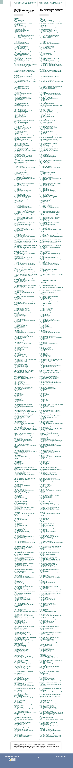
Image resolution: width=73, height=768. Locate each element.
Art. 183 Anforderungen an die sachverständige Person (24, 304)
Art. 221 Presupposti (44, 354)
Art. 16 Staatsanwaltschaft (20, 42)
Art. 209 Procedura (44, 338)
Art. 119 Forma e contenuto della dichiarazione (50, 191)
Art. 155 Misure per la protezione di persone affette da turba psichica (50, 248)
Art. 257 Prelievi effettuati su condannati (49, 409)
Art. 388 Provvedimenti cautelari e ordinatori (50, 626)
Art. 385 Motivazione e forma (46, 622)
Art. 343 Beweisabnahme (19, 558)
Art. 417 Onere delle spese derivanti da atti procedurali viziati (49, 667)
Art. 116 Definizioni (44, 188)
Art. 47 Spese (43, 89)
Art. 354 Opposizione (44, 575)
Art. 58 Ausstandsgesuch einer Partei (22, 103)
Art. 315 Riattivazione (44, 519)
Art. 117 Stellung (17, 189)
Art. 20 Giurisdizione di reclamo (47, 47)
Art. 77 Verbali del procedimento (47, 130)
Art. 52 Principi (43, 96)
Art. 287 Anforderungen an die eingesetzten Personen (24, 468)
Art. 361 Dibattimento (44, 585)
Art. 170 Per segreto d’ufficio (46, 278)
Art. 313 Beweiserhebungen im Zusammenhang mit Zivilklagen (24, 516)
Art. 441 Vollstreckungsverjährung (21, 711)
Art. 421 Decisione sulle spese (47, 674)
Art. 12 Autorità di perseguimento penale (49, 36)
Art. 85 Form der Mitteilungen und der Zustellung (25, 140)
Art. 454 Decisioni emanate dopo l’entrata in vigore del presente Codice (51, 733)
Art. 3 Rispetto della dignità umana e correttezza (51, 23)
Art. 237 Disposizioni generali (46, 384)
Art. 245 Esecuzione (44, 394)
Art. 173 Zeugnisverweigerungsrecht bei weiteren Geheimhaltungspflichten (25, 286)
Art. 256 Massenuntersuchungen (21, 407)
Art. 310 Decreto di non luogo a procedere (49, 509)
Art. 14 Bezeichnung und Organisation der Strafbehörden (23, 39)
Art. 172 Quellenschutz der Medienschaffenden (24, 282)
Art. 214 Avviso (43, 346)
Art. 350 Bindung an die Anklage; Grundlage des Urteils (24, 567)
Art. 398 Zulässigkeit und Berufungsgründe (23, 640)
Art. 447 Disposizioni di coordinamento (49, 722)
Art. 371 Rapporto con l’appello (47, 603)
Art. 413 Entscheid (18, 661)
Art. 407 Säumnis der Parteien (20, 653)
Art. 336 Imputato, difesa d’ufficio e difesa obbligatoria (49, 548)
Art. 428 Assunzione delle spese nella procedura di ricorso (51, 689)
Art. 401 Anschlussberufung (20, 645)
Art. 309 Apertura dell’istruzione (47, 508)
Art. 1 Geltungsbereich (19, 20)
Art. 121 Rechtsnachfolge (19, 194)
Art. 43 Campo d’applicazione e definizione (49, 85)
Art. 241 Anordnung (18, 389)
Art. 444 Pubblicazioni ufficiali (46, 717)
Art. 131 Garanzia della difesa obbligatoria (49, 207)
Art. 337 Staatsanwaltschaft (20, 549)
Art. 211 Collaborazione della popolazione (49, 341)
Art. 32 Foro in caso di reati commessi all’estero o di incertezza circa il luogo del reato (51, 62)
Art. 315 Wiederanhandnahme (20, 519)
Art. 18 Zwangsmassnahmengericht (22, 45)
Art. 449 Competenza (44, 724)
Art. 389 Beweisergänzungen (20, 628)
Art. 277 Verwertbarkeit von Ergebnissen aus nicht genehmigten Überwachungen (25, 452)
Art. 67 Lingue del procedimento (47, 116)
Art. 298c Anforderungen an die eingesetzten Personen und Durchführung (24, 491)
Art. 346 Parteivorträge (19, 562)
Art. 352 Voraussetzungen (20, 571)
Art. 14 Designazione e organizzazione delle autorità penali (50, 39)
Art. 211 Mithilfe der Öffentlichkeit (21, 341)
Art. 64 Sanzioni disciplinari (46, 111)
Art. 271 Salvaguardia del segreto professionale (51, 440)
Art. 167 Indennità (44, 270)
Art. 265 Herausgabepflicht (20, 421)
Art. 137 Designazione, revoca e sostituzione (50, 217)
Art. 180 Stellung (17, 298)
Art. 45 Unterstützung (18, 87)
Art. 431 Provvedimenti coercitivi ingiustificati (50, 694)
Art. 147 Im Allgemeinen (19, 231)
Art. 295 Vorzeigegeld (19, 481)
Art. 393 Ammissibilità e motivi (47, 634)
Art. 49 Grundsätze (18, 92)
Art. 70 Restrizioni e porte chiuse (47, 120)
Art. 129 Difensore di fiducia (46, 205)
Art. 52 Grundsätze (18, 96)
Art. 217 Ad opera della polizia (46, 349)
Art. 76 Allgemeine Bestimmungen (21, 128)
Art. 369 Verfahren (18, 600)
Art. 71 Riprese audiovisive (46, 122)
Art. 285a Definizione (44, 464)
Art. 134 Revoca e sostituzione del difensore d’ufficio (50, 213)
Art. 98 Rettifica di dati (45, 162)
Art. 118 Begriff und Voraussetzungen (22, 190)
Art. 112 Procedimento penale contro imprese (50, 183)
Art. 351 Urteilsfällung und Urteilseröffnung (23, 569)
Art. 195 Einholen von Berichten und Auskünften (24, 320)
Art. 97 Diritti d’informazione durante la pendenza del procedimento (51, 161)
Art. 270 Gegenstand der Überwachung (22, 439)
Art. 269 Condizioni (44, 427)
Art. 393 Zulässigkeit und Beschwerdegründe (24, 634)
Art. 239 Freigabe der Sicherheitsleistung (23, 387)
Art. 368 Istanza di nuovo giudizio (47, 599)
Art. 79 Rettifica (43, 132)
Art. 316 (15, 520)
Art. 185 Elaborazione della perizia (47, 307)
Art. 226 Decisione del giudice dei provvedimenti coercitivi (51, 363)
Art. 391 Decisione (44, 631)
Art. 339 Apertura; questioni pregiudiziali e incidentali (49, 553)
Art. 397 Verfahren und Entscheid (21, 639)
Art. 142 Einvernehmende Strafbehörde (22, 224)
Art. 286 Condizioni (44, 466)
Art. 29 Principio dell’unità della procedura (49, 58)
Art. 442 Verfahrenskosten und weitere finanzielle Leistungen (25, 713)
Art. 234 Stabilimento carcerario (47, 380)
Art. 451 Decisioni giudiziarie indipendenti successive (49, 727)
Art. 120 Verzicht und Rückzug (20, 193)
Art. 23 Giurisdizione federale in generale (49, 51)
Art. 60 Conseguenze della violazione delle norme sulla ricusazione (51, 106)
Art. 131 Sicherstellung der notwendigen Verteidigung (23, 208)
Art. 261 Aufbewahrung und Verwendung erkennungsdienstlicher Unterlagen (23, 415)
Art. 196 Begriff (17, 321)
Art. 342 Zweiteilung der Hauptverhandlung (23, 557)
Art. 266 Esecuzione (44, 422)
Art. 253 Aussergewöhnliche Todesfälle (23, 404)
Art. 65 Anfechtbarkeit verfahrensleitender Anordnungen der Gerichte (23, 113)
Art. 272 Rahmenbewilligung (20, 441)
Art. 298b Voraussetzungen (20, 489)
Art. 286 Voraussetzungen (20, 466)
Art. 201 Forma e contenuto (46, 327)
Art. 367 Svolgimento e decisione (47, 598)
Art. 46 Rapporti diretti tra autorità (47, 88)
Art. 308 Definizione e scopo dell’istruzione (49, 507)
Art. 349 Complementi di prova (46, 565)
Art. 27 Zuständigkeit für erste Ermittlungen (23, 55)
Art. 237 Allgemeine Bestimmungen (22, 384)
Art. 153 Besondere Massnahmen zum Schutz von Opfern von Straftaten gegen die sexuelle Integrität (25, 243)
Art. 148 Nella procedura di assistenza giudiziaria (51, 233)
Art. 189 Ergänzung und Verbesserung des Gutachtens (23, 312)
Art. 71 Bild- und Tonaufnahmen (21, 122)
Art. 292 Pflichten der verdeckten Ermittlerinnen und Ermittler (24, 475)
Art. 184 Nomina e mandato (46, 306)
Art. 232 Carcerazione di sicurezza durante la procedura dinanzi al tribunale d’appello (50, 375)
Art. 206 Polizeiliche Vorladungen (21, 335)
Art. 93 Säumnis (17, 153)
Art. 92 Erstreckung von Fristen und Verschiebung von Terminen (25, 151)
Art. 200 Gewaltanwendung (20, 326)
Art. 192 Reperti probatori (45, 316)
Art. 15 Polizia (43, 41)
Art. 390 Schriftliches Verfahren (21, 630)
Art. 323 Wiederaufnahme (19, 529)
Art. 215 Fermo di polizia (45, 347)
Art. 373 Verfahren (18, 605)
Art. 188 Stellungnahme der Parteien (22, 310)
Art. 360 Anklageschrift (19, 583)
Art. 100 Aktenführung (18, 166)
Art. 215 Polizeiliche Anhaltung (21, 347)
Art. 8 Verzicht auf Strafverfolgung (21, 30)
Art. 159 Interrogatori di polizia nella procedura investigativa (50, 255)
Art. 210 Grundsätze (18, 340)
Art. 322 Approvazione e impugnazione (48, 528)
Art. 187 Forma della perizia (46, 309)
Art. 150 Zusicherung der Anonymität (22, 235)
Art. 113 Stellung (17, 184)
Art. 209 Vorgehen (18, 338)
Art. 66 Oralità (43, 115)
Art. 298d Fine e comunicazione (47, 492)
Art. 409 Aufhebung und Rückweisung (22, 656)
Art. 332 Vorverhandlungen (20, 541)
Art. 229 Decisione (44, 367)
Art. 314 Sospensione (45, 518)
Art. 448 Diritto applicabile (45, 723)
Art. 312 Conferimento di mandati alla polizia (50, 513)
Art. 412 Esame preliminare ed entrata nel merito (51, 660)
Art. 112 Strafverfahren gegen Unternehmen (24, 183)
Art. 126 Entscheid (18, 201)
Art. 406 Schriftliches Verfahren (21, 651)
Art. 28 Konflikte (17, 57)
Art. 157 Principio (43, 252)
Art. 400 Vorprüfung (18, 644)
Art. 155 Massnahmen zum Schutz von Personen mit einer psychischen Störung (25, 248)
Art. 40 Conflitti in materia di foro (47, 80)
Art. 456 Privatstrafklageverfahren (21, 736)
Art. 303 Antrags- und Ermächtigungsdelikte (24, 498)
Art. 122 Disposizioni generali (46, 195)
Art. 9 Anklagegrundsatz (19, 31)
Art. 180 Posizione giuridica (46, 298)
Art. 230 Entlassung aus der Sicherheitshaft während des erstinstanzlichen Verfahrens (23, 371)
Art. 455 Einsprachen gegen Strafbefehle (23, 735)
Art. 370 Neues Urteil (18, 602)
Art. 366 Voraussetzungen (20, 597)
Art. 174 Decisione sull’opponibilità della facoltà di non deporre (51, 288)
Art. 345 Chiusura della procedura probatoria (50, 560)
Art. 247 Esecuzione (44, 397)
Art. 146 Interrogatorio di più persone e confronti (51, 229)
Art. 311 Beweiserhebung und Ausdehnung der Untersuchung (24, 511)
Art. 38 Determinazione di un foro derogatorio (50, 76)
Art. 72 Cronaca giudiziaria (45, 123)
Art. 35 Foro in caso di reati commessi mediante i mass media (51, 68)
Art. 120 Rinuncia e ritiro (45, 193)
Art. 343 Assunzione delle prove (47, 558)
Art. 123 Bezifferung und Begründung (22, 196)
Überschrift (16, 18)
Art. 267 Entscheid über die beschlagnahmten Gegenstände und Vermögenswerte (24, 424)
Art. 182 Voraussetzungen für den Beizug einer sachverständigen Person (24, 301)
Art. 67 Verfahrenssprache (20, 116)
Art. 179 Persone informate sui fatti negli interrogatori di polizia (49, 297)
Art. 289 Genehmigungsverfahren (21, 471)
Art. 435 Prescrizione (44, 702)
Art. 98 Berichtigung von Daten (20, 162)
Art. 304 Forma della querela (46, 501)
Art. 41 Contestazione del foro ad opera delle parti (51, 81)
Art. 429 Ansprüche (18, 690)
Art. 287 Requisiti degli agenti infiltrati (48, 467)
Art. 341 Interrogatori (44, 555)
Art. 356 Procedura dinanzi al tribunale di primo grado (50, 578)
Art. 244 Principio (43, 393)
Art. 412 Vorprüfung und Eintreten (21, 660)
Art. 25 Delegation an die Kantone (21, 53)
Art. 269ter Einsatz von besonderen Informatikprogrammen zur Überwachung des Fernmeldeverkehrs (24, 433)
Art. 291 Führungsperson (19, 473)
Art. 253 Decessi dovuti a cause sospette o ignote (51, 404)
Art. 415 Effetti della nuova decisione (48, 664)
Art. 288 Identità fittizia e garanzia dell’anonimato (51, 469)
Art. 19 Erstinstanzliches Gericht (21, 46)
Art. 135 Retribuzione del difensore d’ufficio (50, 214)
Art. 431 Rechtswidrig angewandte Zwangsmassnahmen (21, 695)
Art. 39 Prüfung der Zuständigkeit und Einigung (24, 79)
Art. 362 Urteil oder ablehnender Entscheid (23, 586)
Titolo (41, 18)
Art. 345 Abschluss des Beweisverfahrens (23, 560)
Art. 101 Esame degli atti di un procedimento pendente (50, 168)
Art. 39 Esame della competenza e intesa (49, 79)
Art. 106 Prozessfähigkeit (19, 176)
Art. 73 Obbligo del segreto (46, 125)
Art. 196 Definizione (44, 321)
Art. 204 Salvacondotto (45, 331)
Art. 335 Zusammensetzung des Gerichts (23, 546)
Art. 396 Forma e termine (45, 638)
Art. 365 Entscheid (18, 596)
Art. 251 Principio (43, 401)
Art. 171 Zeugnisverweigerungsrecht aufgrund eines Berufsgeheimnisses (24, 281)
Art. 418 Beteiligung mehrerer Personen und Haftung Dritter (24, 669)
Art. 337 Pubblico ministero (46, 549)
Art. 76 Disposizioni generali (46, 128)
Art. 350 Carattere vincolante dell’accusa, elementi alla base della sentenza (51, 567)
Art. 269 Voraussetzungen (20, 427)
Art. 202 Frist (17, 329)
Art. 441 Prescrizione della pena (47, 711)
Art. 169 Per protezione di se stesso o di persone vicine (51, 275)
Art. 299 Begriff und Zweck (20, 494)
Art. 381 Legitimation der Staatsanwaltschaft (24, 617)
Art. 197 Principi (43, 322)
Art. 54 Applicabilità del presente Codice (49, 98)
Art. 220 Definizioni (44, 353)
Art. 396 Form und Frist (19, 638)
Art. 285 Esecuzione (44, 463)
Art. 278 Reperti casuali (45, 454)
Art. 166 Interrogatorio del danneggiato (48, 269)
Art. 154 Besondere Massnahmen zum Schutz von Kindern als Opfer (25, 246)
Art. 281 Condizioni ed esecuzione (47, 458)
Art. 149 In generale (44, 234)
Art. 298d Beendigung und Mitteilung (22, 492)
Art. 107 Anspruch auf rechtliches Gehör (23, 177)
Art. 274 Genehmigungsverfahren (21, 447)
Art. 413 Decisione (44, 661)
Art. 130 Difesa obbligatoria (46, 206)
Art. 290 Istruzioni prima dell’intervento (48, 472)
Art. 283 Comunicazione (45, 461)
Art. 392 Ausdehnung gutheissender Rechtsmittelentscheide (22, 633)
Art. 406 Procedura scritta (45, 651)
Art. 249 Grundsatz (18, 399)
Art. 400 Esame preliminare (46, 644)
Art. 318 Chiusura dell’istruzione (47, 523)
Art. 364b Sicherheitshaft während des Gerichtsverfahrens (22, 594)
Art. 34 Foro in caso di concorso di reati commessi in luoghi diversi (51, 66)
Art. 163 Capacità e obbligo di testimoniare (49, 263)
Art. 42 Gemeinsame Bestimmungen (22, 83)
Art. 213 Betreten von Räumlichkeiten (22, 343)
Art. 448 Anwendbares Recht (20, 723)
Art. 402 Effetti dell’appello (46, 647)
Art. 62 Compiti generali (45, 109)
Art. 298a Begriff (17, 488)
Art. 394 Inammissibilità (45, 636)
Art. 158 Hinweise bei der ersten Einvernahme (24, 253)
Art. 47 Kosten (17, 89)
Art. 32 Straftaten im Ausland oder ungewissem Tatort (24, 62)
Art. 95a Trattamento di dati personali (48, 156)
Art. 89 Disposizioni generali (46, 147)
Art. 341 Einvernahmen (19, 555)
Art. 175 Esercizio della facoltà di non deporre (50, 290)
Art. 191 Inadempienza (45, 315)
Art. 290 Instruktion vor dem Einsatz (22, 472)
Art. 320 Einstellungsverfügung (21, 525)
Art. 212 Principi (43, 342)
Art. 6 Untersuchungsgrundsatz (21, 28)
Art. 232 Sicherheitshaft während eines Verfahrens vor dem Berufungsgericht (25, 375)
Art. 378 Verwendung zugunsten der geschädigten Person (25, 612)
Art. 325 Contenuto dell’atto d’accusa (48, 531)
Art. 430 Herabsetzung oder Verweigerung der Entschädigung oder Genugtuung (24, 692)
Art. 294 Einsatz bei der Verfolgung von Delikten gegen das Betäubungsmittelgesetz (25, 479)
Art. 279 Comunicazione (45, 455)
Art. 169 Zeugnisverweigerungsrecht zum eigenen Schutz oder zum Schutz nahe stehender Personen (25, 275)
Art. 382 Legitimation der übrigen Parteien (23, 619)
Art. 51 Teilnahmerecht (19, 94)
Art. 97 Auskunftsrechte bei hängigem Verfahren (25, 160)
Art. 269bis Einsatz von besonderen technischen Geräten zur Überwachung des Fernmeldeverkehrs (25, 429)
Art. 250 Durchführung (18, 400)
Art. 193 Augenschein (18, 318)
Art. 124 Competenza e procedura (47, 198)
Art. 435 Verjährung (18, 702)
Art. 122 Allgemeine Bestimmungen (22, 195)
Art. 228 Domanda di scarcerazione (48, 366)
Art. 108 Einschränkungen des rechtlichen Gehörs (25, 178)
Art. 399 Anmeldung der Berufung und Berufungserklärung (22, 642)
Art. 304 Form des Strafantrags (21, 501)
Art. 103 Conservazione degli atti (47, 172)
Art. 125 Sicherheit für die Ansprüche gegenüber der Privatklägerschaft (25, 199)
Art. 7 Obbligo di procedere (46, 29)
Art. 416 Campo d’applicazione (47, 665)
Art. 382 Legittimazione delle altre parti (49, 619)
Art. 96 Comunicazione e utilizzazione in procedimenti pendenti (49, 158)
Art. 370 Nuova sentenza (45, 602)
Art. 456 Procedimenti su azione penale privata (50, 736)
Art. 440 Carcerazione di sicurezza (47, 710)
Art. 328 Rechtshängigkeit (19, 535)
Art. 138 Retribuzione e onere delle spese (49, 218)
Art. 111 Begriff (17, 182)
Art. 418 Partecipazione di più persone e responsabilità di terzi (49, 669)
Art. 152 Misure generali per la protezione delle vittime (50, 239)
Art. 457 (15, 739)
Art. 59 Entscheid (17, 104)
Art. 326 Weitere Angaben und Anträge (22, 532)
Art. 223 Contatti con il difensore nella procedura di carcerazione (51, 357)
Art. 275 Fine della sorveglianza (47, 449)
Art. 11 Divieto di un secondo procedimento (49, 35)
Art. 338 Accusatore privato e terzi (47, 551)
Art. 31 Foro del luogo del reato (47, 60)
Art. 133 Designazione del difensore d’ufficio (50, 211)
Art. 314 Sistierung (18, 518)
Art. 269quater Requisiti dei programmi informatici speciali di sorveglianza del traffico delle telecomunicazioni (51, 437)
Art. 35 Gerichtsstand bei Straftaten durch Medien (25, 68)
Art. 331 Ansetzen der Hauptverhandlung (23, 540)
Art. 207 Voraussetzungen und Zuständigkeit (24, 336)
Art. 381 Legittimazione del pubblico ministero (50, 617)
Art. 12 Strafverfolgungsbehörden (21, 36)
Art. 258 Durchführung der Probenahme (22, 410)
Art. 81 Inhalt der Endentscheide (21, 134)
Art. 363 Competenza (44, 587)
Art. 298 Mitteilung (18, 486)
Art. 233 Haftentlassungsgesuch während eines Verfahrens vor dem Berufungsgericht (24, 378)
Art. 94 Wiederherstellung (19, 154)
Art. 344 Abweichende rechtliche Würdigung (24, 559)
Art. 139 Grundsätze (18, 219)
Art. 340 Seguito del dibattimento (47, 554)
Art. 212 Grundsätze (18, 342)
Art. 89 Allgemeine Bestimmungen (21, 147)
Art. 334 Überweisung (18, 545)
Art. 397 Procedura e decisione (47, 639)
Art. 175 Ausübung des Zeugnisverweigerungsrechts (20, 291)
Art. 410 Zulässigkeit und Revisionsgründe (23, 657)
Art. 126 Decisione (44, 201)
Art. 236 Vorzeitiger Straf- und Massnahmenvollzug (20, 383)
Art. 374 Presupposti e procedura (47, 607)
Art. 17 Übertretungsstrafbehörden (21, 43)
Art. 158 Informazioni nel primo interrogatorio (50, 253)
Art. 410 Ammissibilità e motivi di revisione (49, 657)
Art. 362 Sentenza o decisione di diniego (49, 586)
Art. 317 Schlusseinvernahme (20, 522)
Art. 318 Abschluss (18, 523)
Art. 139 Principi (43, 219)
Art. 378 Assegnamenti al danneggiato (48, 611)
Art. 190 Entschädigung (19, 314)
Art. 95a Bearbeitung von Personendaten (23, 156)
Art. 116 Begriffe (17, 188)
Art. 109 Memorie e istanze (46, 179)
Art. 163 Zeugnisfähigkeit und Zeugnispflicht (24, 263)
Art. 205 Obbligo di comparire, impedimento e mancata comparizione (50, 333)
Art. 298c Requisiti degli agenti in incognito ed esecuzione (50, 491)
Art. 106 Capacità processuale (46, 176)
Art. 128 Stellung (17, 204)
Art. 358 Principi (43, 581)
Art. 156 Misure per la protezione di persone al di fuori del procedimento (51, 250)
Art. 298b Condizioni (44, 489)
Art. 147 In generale (44, 231)
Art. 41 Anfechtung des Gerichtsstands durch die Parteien (25, 82)
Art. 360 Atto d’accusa (45, 583)
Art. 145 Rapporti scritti (45, 228)
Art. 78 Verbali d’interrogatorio (46, 131)
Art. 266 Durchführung (18, 422)
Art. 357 (15, 580)
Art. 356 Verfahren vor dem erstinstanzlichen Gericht (24, 578)
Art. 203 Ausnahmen (18, 330)
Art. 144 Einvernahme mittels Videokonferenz (24, 227)
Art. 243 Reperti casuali (45, 392)
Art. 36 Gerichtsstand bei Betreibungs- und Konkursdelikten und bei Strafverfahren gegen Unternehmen (24, 72)
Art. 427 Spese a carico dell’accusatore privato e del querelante (51, 685)
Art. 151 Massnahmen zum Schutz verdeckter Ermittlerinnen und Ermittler (24, 237)
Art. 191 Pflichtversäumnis (20, 315)
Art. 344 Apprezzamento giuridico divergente (50, 559)
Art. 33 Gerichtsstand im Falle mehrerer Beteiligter (25, 64)
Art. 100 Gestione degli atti (46, 166)
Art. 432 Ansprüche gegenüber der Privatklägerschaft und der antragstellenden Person (24, 698)
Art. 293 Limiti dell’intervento (46, 477)
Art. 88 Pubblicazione (44, 145)
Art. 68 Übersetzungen (19, 117)
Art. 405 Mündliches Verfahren (21, 650)
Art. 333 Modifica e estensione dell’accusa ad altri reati (51, 543)
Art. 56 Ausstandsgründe (19, 100)
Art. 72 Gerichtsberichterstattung (21, 123)
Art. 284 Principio (43, 462)
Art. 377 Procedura (44, 610)
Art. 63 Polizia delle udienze (46, 110)
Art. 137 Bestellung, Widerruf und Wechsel (23, 217)
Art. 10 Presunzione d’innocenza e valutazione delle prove (50, 33)
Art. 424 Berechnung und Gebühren (21, 678)
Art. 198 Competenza (44, 324)
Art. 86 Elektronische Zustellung (21, 143)
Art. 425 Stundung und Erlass (20, 679)
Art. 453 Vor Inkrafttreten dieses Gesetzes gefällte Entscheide (23, 731)
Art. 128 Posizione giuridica (46, 204)
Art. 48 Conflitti (43, 91)
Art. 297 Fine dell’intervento (46, 485)
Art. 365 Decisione (44, 596)
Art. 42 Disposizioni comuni (46, 83)
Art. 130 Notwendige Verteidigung (21, 206)
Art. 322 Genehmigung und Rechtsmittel (23, 528)
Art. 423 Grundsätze (18, 677)
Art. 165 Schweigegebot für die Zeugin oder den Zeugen (25, 267)
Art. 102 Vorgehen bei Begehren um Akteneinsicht (25, 170)
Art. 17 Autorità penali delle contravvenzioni (49, 43)
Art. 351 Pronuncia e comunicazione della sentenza (49, 570)
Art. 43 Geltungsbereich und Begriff (22, 85)
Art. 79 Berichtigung (18, 132)
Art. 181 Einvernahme (18, 299)
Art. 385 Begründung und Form (20, 622)
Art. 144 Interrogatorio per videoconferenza (49, 227)
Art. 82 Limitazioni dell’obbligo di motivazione (50, 136)
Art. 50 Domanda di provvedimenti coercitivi (50, 93)
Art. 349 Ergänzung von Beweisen (21, 565)
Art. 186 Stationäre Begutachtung (21, 308)
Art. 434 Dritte (17, 701)
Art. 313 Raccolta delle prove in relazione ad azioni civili (50, 516)
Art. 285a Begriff (17, 464)
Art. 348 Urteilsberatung (19, 564)
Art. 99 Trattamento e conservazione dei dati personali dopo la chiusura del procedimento (50, 164)
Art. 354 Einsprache (18, 575)
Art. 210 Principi (43, 340)
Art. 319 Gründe (17, 524)
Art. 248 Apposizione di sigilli (46, 398)
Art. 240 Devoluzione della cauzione (48, 388)
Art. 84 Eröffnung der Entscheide (21, 139)
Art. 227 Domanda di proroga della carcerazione (50, 365)
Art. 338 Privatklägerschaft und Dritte (22, 551)
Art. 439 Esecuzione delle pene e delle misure (50, 708)
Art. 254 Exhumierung (18, 405)
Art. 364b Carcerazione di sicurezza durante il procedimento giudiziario (50, 594)
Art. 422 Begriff (17, 676)
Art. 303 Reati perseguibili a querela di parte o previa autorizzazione (50, 499)
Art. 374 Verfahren (18, 607)
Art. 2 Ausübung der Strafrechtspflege (22, 22)
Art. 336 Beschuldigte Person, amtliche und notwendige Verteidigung (23, 548)
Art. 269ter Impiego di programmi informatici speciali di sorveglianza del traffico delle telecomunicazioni (50, 433)
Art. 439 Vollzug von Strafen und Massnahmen (24, 708)
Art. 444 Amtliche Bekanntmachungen (22, 717)
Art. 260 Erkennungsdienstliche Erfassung (23, 414)
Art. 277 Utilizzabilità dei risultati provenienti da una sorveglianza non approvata (50, 452)
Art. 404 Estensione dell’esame (47, 649)
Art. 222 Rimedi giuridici (45, 355)
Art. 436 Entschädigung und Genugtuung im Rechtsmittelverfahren (23, 704)
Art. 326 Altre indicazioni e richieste (48, 532)
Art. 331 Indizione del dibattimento (47, 540)
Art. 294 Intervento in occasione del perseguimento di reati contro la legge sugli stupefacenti (50, 479)
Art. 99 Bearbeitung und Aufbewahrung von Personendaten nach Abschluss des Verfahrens (25, 164)
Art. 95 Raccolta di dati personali (47, 155)
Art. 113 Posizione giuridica (46, 184)
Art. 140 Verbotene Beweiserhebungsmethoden (25, 221)
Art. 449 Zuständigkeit (19, 724)
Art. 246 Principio (43, 395)
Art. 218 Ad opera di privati (46, 350)
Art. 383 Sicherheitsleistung (20, 620)
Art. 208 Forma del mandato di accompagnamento (51, 337)
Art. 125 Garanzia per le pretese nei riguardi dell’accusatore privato (49, 199)
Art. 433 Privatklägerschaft (20, 700)
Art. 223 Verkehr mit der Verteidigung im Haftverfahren (23, 357)
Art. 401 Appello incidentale (46, 645)
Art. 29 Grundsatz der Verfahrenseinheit (23, 58)
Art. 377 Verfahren (18, 610)
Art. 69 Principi (43, 119)
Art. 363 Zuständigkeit (19, 587)
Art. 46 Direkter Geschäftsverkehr (21, 88)
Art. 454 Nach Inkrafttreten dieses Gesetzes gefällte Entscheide (24, 733)
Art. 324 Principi (43, 530)
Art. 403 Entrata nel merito (45, 648)
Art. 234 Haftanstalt (18, 380)
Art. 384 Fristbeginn (18, 621)
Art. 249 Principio (43, 399)
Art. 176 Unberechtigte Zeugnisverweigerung (24, 292)
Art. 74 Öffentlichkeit (18, 126)
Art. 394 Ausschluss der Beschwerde (22, 636)
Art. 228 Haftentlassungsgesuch (21, 366)
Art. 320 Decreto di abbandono (47, 525)
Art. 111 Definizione (44, 182)
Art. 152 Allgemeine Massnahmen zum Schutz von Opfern (25, 239)
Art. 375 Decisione (44, 608)
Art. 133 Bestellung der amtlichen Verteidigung (24, 211)
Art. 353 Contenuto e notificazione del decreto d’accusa (50, 573)
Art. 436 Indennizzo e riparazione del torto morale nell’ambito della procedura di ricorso (51, 704)
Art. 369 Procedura (44, 600)
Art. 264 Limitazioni (44, 420)
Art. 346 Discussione (44, 562)
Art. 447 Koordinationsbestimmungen (22, 722)
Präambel (16, 19)
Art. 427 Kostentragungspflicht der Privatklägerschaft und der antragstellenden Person (24, 686)
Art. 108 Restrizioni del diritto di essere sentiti (50, 178)
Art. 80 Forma (43, 133)
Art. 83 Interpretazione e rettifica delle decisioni (51, 137)
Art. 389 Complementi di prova (46, 628)
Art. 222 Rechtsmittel (18, 355)
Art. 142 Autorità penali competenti (47, 224)
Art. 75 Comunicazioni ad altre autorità (48, 127)
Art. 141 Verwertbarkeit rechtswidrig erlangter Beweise (24, 223)
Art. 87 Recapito (43, 144)
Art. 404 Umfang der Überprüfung (21, 649)
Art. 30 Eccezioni (43, 59)
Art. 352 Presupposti (44, 571)
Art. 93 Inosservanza (44, 153)
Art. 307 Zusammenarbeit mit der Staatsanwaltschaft (21, 505)
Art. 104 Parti (43, 173)
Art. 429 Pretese (43, 690)
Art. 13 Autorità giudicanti (45, 37)
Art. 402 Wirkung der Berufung (20, 647)
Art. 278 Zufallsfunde (18, 454)
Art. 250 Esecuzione (44, 400)
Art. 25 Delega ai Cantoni (45, 53)
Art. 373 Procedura (44, 605)
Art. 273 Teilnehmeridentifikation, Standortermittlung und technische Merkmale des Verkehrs (25, 445)
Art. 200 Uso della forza (45, 326)
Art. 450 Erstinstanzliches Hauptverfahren (23, 725)
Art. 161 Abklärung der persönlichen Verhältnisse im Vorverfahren (25, 260)
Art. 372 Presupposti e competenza (48, 604)
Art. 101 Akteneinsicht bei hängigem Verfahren (24, 167)
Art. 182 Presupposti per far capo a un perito (50, 301)
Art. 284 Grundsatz (18, 462)
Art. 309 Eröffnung (18, 508)
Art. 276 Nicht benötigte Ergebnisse (22, 450)
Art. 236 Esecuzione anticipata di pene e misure (50, 382)
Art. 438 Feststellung (18, 707)
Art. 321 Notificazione (45, 526)
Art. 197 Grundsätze (18, 322)
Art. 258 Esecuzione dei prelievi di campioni (50, 410)
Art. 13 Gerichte (17, 37)
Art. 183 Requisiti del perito (46, 303)
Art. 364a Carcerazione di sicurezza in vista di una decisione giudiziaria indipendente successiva (51, 590)
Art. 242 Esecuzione (44, 390)
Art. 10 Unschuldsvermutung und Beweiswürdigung (21, 33)
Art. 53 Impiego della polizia (46, 97)
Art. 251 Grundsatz (18, 401)
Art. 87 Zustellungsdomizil (20, 144)
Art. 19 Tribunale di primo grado (47, 46)
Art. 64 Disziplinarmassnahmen (21, 111)
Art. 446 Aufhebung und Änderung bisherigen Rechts (24, 720)
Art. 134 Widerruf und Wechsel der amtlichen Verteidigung (24, 213)
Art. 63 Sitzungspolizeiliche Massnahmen (23, 110)
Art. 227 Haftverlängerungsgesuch (21, 365)
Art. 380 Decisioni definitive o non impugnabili (50, 615)
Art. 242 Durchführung (18, 390)
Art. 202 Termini (43, 329)
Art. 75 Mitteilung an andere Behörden (22, 127)
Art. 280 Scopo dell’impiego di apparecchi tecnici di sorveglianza (51, 457)
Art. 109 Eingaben (18, 179)
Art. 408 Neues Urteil (18, 655)
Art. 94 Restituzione (44, 154)
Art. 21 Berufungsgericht (19, 48)
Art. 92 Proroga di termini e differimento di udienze (49, 151)
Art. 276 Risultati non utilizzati (46, 450)
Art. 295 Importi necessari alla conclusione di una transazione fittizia (51, 482)
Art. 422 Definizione (44, 676)
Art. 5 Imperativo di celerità (46, 26)
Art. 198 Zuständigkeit (19, 324)
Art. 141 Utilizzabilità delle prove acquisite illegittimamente (49, 223)
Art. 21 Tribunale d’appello (45, 48)
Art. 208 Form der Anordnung (20, 337)
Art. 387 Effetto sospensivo (46, 625)
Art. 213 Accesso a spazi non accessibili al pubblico (49, 344)
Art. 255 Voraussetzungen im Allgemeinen (23, 406)
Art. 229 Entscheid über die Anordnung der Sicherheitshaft (23, 368)
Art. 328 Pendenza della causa (47, 535)
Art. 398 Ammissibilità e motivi (47, 640)
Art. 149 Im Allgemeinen (19, 234)
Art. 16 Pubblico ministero (45, 42)
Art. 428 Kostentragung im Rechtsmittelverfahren (25, 688)
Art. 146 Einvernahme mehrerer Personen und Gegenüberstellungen (24, 230)
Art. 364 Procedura (44, 588)
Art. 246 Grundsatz (18, 395)
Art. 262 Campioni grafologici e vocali (48, 417)
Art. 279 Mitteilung (18, 455)
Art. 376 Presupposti (44, 609)
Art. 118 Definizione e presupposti (47, 190)
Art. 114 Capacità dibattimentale (47, 185)
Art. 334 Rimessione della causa (47, 545)
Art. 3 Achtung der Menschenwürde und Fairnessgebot (23, 24)
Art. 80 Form (16, 133)
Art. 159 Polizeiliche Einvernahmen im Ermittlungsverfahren (22, 255)
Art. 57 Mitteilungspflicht (19, 102)
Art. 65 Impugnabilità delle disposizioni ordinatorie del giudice (49, 113)
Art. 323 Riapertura (44, 529)
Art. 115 (15, 187)
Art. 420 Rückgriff (18, 673)
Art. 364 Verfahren (18, 588)
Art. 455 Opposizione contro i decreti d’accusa (50, 735)
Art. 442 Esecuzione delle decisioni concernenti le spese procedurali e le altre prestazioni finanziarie (51, 713)
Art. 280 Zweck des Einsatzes (20, 456)
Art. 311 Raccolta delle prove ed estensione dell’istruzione (50, 511)
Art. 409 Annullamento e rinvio (46, 656)
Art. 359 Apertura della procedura (47, 582)
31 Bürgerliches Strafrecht (27, 3)
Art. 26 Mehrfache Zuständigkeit (21, 54)
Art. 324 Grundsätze (18, 530)
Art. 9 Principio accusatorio (46, 31)
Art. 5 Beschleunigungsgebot (20, 26)
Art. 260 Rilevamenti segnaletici (47, 414)
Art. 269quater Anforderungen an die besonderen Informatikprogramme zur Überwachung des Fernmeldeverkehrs (25, 437)
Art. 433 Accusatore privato (46, 700)
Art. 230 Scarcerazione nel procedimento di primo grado (51, 371)
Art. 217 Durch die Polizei (19, 349)
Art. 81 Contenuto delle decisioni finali (48, 134)
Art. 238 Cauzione (44, 386)
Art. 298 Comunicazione (45, 486)
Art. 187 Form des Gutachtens (20, 309)
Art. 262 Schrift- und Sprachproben (21, 417)
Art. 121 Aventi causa (44, 194)
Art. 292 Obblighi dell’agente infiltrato (48, 474)
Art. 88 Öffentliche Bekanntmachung (22, 145)
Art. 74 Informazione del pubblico (47, 126)
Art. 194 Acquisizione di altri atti (47, 319)
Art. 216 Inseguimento (45, 348)
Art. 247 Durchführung (18, 397)
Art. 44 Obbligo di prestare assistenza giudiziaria (51, 86)
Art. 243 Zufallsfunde (18, 392)
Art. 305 (15, 502)
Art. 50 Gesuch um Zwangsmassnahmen (23, 93)
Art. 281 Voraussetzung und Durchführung (23, 458)
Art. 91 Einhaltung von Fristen (20, 149)
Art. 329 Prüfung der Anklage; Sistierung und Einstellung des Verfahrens (24, 537)
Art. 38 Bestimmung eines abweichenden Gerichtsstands (23, 77)
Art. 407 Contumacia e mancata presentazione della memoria (50, 653)
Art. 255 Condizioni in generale (47, 406)
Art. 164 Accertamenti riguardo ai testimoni (49, 264)
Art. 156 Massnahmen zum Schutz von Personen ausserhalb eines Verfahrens (25, 250)
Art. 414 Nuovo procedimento (46, 662)
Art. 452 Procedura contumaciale (47, 729)
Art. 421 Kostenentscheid (19, 674)
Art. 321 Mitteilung (18, 526)
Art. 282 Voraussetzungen (20, 460)
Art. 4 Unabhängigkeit (18, 25)
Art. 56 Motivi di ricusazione (46, 100)
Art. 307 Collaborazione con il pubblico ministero (51, 505)
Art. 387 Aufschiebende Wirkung (21, 625)
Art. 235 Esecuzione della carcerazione (49, 381)
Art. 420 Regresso (44, 673)
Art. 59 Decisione (43, 104)
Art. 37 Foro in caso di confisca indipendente (50, 74)
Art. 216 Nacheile (17, 348)
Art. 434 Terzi (43, 701)
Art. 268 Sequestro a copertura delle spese (49, 426)
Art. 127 (15, 202)
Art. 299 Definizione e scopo (46, 494)
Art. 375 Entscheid (18, 608)
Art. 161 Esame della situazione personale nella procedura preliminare (50, 260)
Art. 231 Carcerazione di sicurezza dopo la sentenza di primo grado (49, 373)
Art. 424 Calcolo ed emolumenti (47, 678)
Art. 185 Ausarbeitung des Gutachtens (22, 307)
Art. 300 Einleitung (18, 495)
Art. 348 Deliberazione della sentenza (48, 564)
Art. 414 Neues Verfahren (19, 662)
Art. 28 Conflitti (43, 57)
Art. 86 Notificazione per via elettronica (48, 143)
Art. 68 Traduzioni (44, 117)
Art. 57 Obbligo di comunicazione (47, 102)
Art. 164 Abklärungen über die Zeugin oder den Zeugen (24, 265)
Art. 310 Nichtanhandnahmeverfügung (22, 509)
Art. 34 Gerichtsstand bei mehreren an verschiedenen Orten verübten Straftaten (23, 66)
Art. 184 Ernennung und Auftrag (21, 306)
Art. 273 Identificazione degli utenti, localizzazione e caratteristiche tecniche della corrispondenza (50, 445)
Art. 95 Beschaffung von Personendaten (23, 155)
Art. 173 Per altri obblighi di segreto (48, 285)
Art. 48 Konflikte (17, 91)
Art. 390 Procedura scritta (45, 630)
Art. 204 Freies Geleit (18, 331)
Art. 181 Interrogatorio (45, 299)
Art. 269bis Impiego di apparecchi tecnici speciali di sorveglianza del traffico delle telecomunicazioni (51, 430)
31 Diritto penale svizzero (56, 3)
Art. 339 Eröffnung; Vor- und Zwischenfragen (24, 552)
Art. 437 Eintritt (17, 706)
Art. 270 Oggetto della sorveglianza (48, 439)
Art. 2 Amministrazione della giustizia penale (50, 22)
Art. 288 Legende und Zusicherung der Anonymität (25, 469)
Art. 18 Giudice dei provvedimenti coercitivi (49, 45)
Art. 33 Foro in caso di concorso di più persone (50, 64)
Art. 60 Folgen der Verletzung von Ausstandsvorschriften (21, 106)
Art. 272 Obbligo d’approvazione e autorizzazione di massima (51, 442)
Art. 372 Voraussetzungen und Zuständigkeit (24, 604)
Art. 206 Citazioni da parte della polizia (48, 335)
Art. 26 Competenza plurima (46, 54)
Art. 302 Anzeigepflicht (19, 497)
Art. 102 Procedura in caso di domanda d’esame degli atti (51, 170)
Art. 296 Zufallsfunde (18, 484)
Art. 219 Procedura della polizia (47, 352)
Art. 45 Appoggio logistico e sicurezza (48, 87)
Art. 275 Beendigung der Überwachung (22, 449)
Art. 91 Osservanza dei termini (46, 149)
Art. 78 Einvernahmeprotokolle (20, 131)
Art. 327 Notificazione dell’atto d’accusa (49, 534)
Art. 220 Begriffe (17, 353)
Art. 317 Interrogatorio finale (46, 522)
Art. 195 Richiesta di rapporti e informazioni (49, 320)
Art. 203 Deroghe (43, 330)
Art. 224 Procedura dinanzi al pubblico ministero (51, 359)
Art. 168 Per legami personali (46, 272)
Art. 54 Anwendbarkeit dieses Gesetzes (23, 98)
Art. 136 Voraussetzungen (20, 216)
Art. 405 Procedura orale (45, 650)
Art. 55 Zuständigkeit (18, 99)
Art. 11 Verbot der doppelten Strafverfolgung (24, 35)
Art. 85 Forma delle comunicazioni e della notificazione (49, 141)
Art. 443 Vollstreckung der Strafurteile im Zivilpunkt (23, 715)
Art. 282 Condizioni (44, 460)
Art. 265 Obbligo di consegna (46, 421)
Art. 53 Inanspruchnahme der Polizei (22, 97)
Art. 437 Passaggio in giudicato (47, 706)
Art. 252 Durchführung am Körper (21, 403)
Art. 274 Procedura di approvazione (48, 447)
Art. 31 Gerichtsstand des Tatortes (21, 60)
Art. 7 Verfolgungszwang (19, 29)
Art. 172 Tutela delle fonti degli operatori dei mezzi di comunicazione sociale (50, 283)
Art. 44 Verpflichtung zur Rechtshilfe (22, 86)
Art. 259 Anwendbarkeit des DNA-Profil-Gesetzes (25, 411)
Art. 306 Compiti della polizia (46, 503)
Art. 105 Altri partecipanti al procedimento (49, 174)
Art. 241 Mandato (43, 389)
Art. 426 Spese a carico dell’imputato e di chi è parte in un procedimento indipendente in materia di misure (51, 682)
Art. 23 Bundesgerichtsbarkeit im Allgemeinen (24, 51)
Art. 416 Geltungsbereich (19, 665)
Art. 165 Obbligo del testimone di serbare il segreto (49, 267)
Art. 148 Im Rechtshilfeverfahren (21, 233)
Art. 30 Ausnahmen (18, 59)
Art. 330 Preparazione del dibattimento (48, 539)
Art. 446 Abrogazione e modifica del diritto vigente (51, 719)
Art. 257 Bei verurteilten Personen (21, 409)
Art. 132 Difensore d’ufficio (46, 210)
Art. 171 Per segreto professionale (48, 280)
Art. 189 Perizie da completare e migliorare (49, 312)
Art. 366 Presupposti (44, 597)
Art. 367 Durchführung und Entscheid (22, 598)
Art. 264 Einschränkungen (19, 420)
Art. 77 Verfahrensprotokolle (20, 130)
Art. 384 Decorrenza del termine (47, 621)
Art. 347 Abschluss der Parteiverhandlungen (24, 563)
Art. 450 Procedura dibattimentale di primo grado (51, 725)
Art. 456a (16, 738)
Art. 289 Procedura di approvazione (48, 471)
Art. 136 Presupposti (44, 216)
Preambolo (42, 19)
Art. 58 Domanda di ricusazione (47, 103)
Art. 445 (15, 718)
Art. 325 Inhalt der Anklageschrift (21, 531)
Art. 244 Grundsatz (18, 393)
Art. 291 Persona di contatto (46, 473)
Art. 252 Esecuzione (44, 403)
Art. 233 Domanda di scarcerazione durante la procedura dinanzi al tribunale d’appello (50, 378)
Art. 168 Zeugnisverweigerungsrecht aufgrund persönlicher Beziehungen (24, 272)
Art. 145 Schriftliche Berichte (20, 228)
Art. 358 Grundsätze (18, 581)
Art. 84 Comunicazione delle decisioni (48, 139)
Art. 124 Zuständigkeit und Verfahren (22, 198)
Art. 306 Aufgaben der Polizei (20, 503)
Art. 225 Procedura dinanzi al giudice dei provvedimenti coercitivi (49, 361)
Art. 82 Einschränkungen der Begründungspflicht (25, 136)
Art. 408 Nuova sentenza (45, 655)
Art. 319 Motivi (43, 524)
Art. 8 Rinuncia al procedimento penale (48, 30)
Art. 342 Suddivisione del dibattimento (48, 557)
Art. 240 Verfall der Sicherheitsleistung (22, 388)
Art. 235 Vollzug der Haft (19, 381)
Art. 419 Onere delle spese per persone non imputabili (50, 672)
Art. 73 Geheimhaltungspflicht (20, 125)
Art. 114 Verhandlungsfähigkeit (21, 185)
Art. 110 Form (17, 181)
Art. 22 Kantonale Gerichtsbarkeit (21, 49)
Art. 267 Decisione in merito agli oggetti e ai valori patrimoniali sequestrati (51, 424)
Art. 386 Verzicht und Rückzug (20, 623)
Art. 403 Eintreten (18, 648)
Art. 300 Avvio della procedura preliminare (49, 495)
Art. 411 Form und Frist (19, 659)
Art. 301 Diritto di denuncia (46, 496)
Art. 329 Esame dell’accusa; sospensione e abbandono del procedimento (49, 537)
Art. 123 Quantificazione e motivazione (48, 196)
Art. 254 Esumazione (44, 405)
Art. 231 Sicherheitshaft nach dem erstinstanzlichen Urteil (21, 373)
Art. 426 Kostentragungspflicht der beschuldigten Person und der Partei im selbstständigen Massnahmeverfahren (25, 682)
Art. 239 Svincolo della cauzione (47, 387)
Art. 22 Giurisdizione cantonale (47, 49)
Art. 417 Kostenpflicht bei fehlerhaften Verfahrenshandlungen (22, 667)
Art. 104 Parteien (17, 173)
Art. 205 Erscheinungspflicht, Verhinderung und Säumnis (24, 333)
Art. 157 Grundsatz (18, 252)
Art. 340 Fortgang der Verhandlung (21, 554)
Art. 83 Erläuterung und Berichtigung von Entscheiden (23, 138)
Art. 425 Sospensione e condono (47, 679)
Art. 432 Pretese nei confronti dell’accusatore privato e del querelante (50, 697)
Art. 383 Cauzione (44, 620)
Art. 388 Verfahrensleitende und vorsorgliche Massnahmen (24, 627)
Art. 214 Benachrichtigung (19, 346)
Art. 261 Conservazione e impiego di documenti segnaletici (50, 415)
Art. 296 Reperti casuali (45, 484)
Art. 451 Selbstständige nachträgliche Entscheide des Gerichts (25, 727)
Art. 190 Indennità (44, 314)
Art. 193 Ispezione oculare (46, 318)
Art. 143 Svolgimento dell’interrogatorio (49, 225)
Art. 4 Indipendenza (44, 25)
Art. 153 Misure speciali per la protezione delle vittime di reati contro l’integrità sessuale (50, 242)
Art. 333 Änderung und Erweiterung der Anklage (24, 542)
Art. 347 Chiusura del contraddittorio (48, 563)
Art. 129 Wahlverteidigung (19, 205)
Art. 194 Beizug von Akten (19, 319)
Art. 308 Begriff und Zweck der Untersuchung (24, 507)
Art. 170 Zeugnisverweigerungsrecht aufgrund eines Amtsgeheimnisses (24, 278)
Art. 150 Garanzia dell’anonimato (47, 235)
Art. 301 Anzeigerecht (19, 496)
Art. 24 (15, 52)
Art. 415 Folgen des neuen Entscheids (22, 664)
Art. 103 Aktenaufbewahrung (20, 172)
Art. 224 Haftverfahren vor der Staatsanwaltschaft (25, 359)
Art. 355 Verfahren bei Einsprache (21, 576)
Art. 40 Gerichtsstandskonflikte (21, 80)
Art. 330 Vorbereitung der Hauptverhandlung (24, 539)
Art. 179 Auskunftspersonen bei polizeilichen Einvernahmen (24, 297)
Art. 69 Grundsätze (18, 119)
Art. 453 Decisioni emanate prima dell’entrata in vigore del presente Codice (50, 731)
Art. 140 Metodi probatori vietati (47, 221)
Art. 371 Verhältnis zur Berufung (21, 603)
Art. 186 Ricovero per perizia (46, 308)
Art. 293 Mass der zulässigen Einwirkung (23, 477)
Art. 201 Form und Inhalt (19, 327)
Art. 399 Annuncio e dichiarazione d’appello (49, 642)
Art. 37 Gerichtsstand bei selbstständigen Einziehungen (23, 74)
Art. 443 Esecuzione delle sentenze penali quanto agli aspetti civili (51, 715)
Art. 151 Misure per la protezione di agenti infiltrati (51, 236)
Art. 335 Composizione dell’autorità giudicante (50, 546)
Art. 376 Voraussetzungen (20, 609)
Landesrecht (18, 2)
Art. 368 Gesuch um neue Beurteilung (22, 599)
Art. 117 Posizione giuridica (46, 189)
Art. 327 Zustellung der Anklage (21, 534)
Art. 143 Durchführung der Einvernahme (22, 225)
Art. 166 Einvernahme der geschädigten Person (24, 269)
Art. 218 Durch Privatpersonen (20, 350)
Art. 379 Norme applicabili (45, 614)
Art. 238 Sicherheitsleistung (20, 386)
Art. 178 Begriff (17, 295)
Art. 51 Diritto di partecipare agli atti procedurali (50, 94)
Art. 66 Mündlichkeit (18, 115)
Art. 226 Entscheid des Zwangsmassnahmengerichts (20, 363)
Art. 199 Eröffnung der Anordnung (21, 325)
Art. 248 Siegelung (18, 398)
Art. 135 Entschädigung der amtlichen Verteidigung (25, 214)
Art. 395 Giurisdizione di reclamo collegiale (49, 637)
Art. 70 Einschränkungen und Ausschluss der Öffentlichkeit (24, 121)
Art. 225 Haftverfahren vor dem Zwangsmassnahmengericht (21, 361)
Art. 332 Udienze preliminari (46, 541)
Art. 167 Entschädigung (19, 270)
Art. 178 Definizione (44, 295)
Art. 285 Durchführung (18, 463)
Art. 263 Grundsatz (18, 418)
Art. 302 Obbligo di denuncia (46, 497)
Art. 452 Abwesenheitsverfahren (21, 729)
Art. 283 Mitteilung (18, 461)
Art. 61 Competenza (44, 108)
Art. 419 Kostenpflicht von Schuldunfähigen (23, 671)
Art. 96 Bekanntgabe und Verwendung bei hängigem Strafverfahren (23, 158)
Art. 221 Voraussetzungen (20, 354)
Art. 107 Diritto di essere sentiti (47, 177)
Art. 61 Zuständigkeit (18, 108)
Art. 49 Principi (43, 92)
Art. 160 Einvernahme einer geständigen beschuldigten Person (23, 258)
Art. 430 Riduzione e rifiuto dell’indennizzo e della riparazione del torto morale (51, 692)
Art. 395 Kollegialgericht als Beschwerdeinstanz (25, 637)
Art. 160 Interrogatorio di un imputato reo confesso (49, 258)
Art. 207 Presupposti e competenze (48, 336)
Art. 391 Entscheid (18, 631)
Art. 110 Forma (43, 181)
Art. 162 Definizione (44, 262)
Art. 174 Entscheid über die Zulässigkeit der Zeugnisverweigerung (24, 288)
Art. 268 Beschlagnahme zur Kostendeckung (24, 426)
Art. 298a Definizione (44, 488)
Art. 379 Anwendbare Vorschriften (21, 614)
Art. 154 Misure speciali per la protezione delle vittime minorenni (50, 246)
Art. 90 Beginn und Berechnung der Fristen (23, 148)
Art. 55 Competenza (44, 99)
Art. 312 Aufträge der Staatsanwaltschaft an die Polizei (24, 514)
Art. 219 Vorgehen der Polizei (20, 352)
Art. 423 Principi (43, 677)
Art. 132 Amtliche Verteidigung (21, 210)
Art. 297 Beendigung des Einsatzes (22, 485)
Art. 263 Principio (43, 418)
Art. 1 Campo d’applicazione (46, 20)
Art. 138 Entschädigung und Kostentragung (23, 218)
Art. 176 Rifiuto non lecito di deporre (48, 292)
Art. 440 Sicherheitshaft (19, 710)
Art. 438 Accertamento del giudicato (48, 707)
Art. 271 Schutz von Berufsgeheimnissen (23, 440)
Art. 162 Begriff (17, 262)
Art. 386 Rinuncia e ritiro (45, 623)
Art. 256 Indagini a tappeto (46, 407)
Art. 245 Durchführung (18, 394)
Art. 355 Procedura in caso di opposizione (49, 576)
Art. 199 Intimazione (44, 325)
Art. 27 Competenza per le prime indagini (49, 55)
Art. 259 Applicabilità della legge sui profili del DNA (50, 412)
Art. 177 (15, 293)
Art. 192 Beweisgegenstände (20, 316)
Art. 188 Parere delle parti (45, 310)
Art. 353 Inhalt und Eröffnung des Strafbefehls (24, 573)
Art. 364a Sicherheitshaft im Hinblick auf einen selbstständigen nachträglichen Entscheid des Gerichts (24, 591)
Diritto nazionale (44, 2)
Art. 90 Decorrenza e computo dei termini (49, 148)
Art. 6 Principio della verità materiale (48, 28)
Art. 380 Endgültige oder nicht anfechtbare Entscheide (23, 616)
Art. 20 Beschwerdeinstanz (20, 47)
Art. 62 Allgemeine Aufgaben (20, 109)
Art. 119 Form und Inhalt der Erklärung (22, 191)
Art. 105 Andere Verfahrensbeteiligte (22, 174)
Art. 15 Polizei (17, 41)
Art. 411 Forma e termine (45, 659)
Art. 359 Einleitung (18, 582)
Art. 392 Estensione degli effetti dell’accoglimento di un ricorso (51, 633)
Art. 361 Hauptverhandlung (20, 585)
